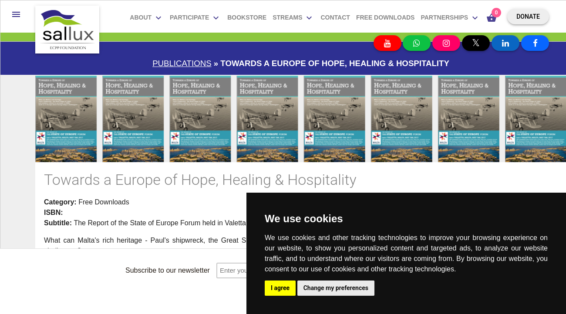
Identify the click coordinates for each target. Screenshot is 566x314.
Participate (195, 18)
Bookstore (246, 17)
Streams (293, 18)
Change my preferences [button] (335, 287)
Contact (335, 17)
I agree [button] (280, 287)
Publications (181, 63)
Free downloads (385, 17)
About (147, 18)
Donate (528, 16)
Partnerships (450, 18)
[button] (16, 14)
